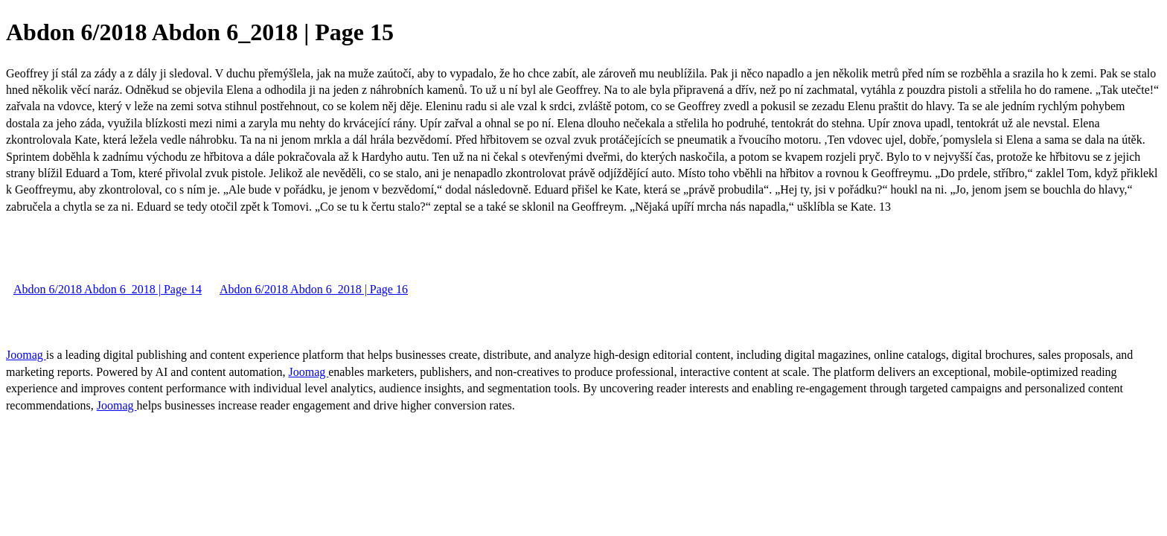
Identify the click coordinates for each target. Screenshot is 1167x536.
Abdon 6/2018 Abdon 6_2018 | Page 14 (107, 289)
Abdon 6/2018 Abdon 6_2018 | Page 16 (314, 289)
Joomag (26, 354)
